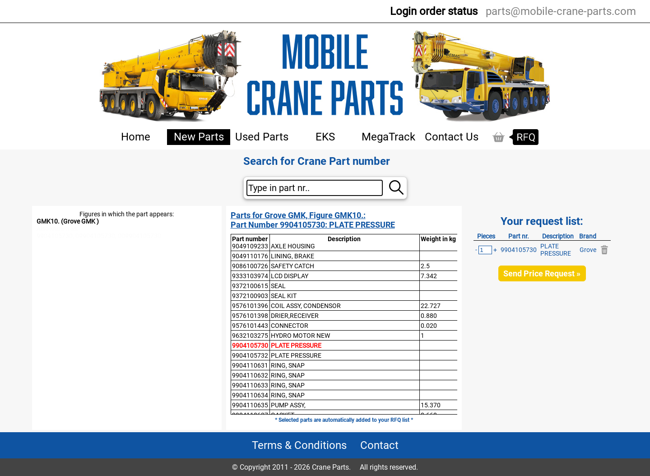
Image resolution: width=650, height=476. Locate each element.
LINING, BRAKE (292, 256)
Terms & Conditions (299, 445)
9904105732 (250, 355)
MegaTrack (388, 137)
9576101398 (250, 315)
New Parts (199, 137)
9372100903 (250, 295)
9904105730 (250, 345)
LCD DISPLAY (289, 276)
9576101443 (250, 325)
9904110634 (250, 395)
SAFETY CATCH (292, 266)
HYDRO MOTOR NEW (300, 335)
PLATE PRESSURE (296, 345)
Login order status (434, 11)
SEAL (278, 285)
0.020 (429, 325)
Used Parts (261, 137)
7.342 (429, 276)
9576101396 (250, 305)
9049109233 (250, 246)
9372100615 (250, 285)
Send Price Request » (541, 273)
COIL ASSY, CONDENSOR (306, 305)
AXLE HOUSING (293, 246)
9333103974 (250, 276)
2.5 (425, 266)
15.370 (431, 405)
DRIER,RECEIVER (295, 315)
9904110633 (250, 385)
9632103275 (250, 335)
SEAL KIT (284, 295)
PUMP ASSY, (288, 405)
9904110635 (250, 405)
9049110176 (250, 256)
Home (135, 137)
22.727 (431, 305)
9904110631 (250, 365)
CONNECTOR (289, 325)
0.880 (429, 315)
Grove (588, 249)
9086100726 (250, 266)
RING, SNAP (288, 365)
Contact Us (451, 137)
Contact (379, 445)
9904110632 (250, 375)
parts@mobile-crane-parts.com (561, 11)
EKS (325, 137)
